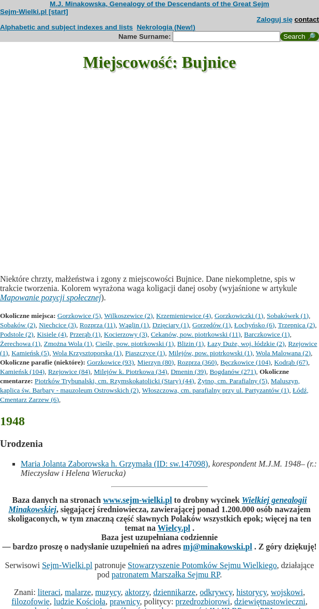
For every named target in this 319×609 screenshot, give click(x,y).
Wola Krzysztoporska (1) (87, 353)
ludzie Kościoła (79, 601)
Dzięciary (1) (171, 325)
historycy (251, 592)
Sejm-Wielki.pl (67, 565)
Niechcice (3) (57, 325)
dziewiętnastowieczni (270, 601)
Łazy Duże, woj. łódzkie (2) (246, 343)
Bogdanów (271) (232, 371)
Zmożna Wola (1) (68, 343)
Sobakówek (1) (288, 316)
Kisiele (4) (51, 334)
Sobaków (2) (17, 325)
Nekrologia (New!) (165, 27)
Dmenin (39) (188, 371)
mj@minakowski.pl (217, 546)
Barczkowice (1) (267, 334)
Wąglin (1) (134, 325)
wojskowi (287, 592)
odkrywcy (216, 592)
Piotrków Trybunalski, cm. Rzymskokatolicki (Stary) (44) (114, 381)
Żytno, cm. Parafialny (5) (232, 381)
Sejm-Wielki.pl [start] (34, 12)
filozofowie (30, 601)
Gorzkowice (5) (79, 316)
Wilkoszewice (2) (128, 316)
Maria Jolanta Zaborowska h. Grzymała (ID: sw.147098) (114, 463)
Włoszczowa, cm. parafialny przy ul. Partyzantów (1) (216, 390)
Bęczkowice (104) (245, 362)
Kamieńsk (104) (22, 371)
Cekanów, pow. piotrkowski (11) (196, 334)
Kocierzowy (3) (125, 334)
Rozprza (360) (197, 362)
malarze (78, 592)
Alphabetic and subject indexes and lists (66, 27)
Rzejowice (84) (69, 371)
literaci (49, 592)
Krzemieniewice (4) (183, 316)
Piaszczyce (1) (145, 353)
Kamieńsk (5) (30, 353)
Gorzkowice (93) (110, 362)
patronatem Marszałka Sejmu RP (166, 574)
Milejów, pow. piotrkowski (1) (210, 353)
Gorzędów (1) (211, 325)
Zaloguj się (274, 19)
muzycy (108, 592)
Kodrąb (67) (291, 362)
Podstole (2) (17, 334)
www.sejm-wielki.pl (137, 500)
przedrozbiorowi (202, 601)
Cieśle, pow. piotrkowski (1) (135, 343)
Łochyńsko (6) (254, 325)
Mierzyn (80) (156, 362)
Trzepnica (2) (296, 325)
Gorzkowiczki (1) (239, 316)
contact (307, 19)
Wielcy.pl (174, 528)
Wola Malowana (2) (283, 353)
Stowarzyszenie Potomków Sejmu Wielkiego (202, 565)
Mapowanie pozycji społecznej (50, 297)
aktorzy (137, 592)
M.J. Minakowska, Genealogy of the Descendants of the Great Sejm (159, 4)
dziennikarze (174, 592)
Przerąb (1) (85, 334)
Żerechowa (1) (20, 343)
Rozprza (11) (97, 325)
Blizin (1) (190, 343)
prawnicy (125, 601)
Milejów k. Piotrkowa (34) (130, 371)
